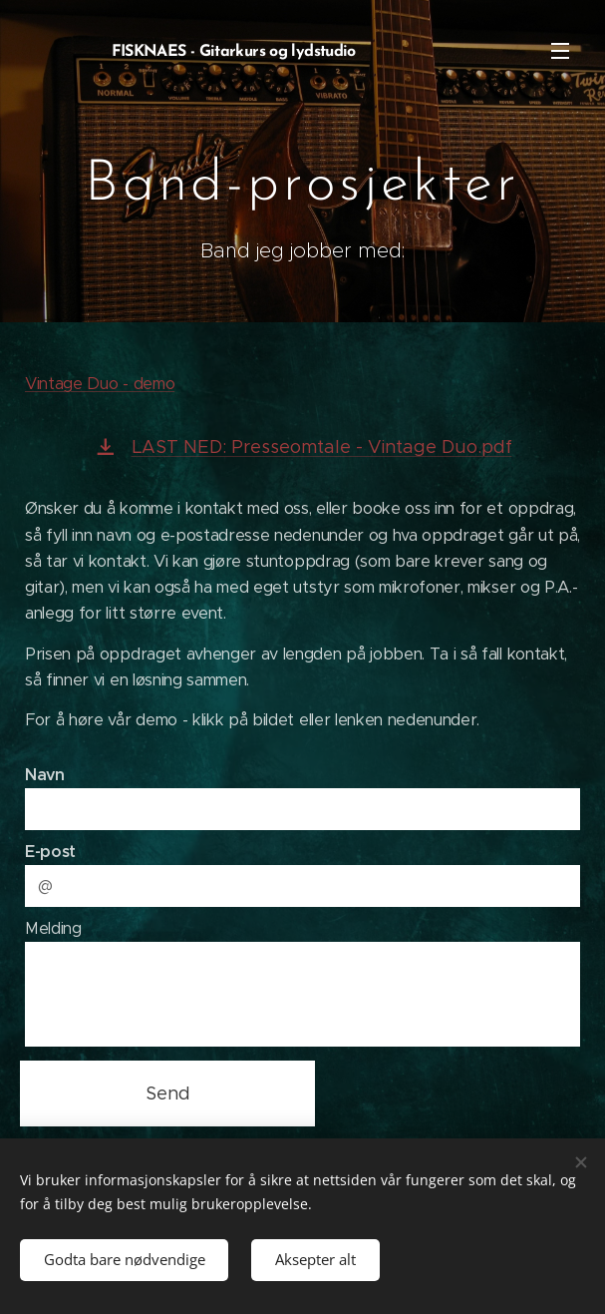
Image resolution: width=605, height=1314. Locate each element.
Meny (560, 51)
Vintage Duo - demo (99, 383)
